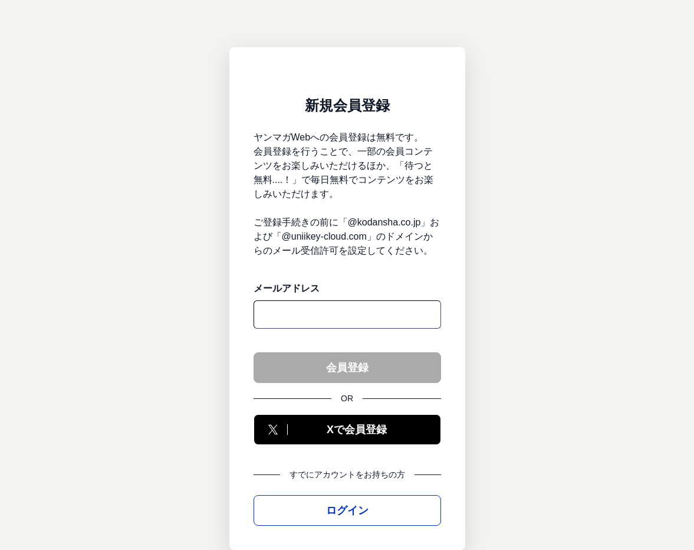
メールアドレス (287, 288)
